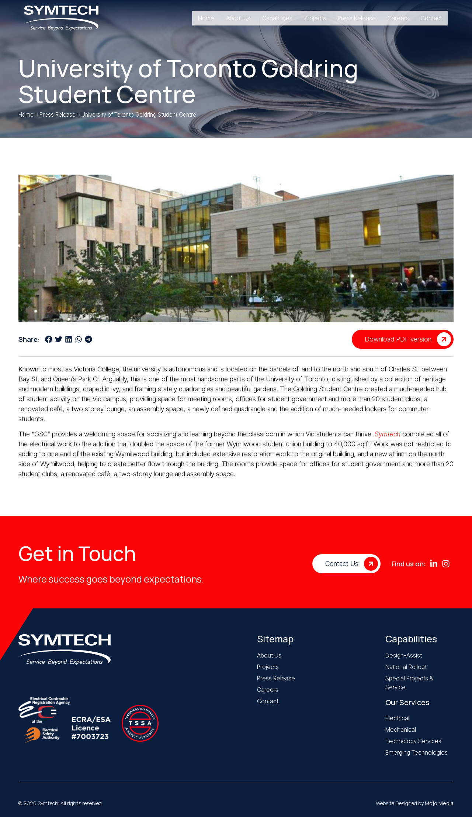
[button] (48, 339)
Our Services (407, 702)
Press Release (57, 114)
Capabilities (411, 638)
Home (26, 114)
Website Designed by (415, 803)
